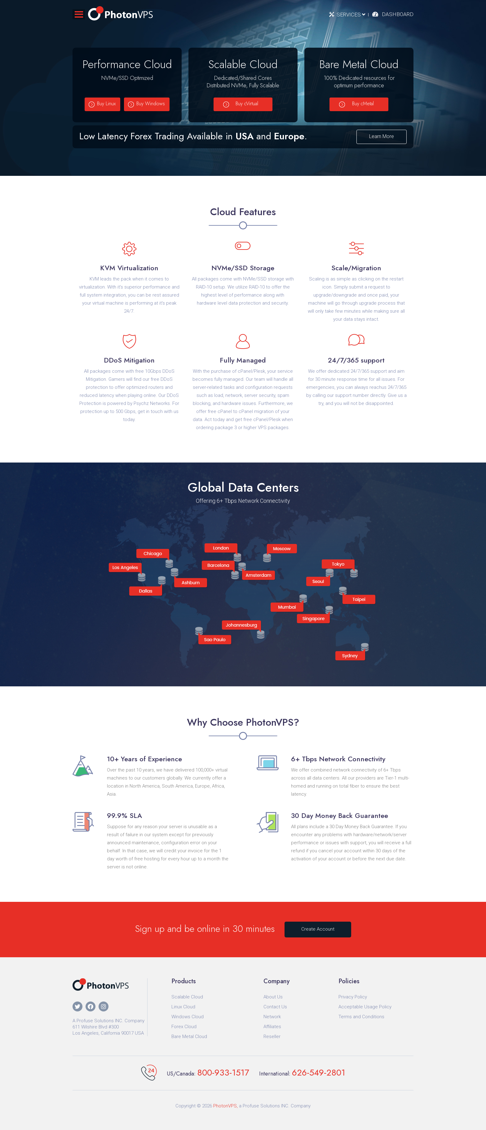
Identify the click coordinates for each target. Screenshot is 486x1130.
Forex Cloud (184, 1026)
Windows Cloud (187, 1016)
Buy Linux (106, 103)
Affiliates (272, 1026)
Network (272, 1016)
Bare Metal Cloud (189, 1036)
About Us (273, 997)
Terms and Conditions (361, 1016)
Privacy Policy (352, 997)
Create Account (317, 929)
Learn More (381, 136)
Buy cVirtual (247, 103)
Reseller (272, 1036)
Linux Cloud (183, 1007)
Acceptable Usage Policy (364, 1007)
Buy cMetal (363, 103)
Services (351, 14)
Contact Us (275, 1007)
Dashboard (397, 14)
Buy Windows (150, 103)
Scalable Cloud (187, 997)
